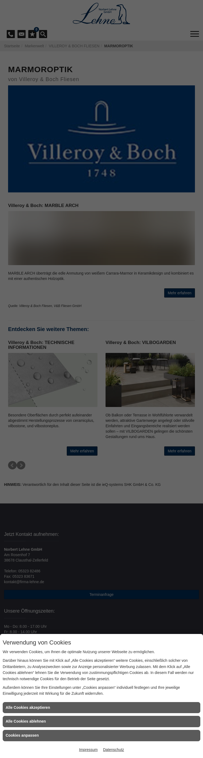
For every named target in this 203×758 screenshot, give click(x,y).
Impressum (88, 749)
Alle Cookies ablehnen (26, 721)
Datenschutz (113, 749)
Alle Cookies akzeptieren (28, 707)
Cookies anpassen (22, 735)
